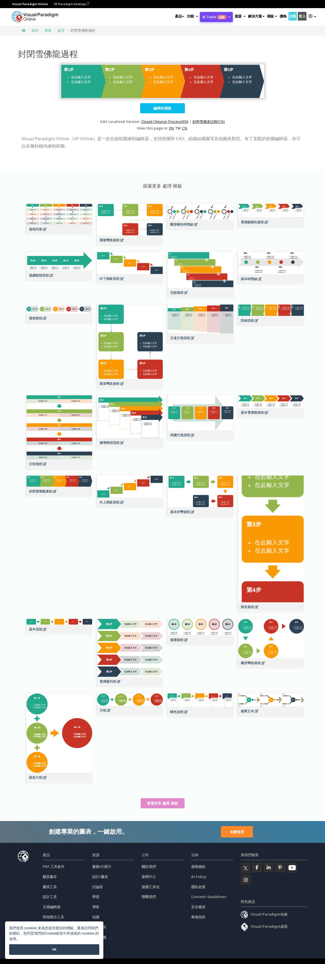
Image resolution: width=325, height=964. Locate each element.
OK (54, 949)
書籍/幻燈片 (101, 866)
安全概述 (198, 906)
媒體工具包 (150, 886)
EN (171, 128)
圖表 (35, 30)
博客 (95, 906)
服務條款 (198, 866)
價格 (283, 16)
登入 (302, 16)
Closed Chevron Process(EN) (164, 121)
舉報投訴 (198, 917)
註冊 (292, 16)
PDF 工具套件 (53, 866)
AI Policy (198, 876)
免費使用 (237, 831)
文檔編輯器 (51, 906)
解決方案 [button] (256, 16)
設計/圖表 (100, 876)
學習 (95, 896)
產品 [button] (179, 16)
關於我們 (149, 866)
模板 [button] (272, 16)
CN (184, 128)
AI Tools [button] (216, 16)
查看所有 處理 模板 (162, 803)
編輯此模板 (162, 108)
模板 (48, 30)
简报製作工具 (53, 917)
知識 (95, 917)
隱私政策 (198, 886)
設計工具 (50, 896)
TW (178, 128)
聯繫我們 (149, 896)
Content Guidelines (208, 896)
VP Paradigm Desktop (71, 4)
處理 (60, 30)
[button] (192, 16)
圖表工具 (50, 886)
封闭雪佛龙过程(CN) (208, 121)
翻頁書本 (50, 876)
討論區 (97, 886)
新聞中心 (149, 876)
